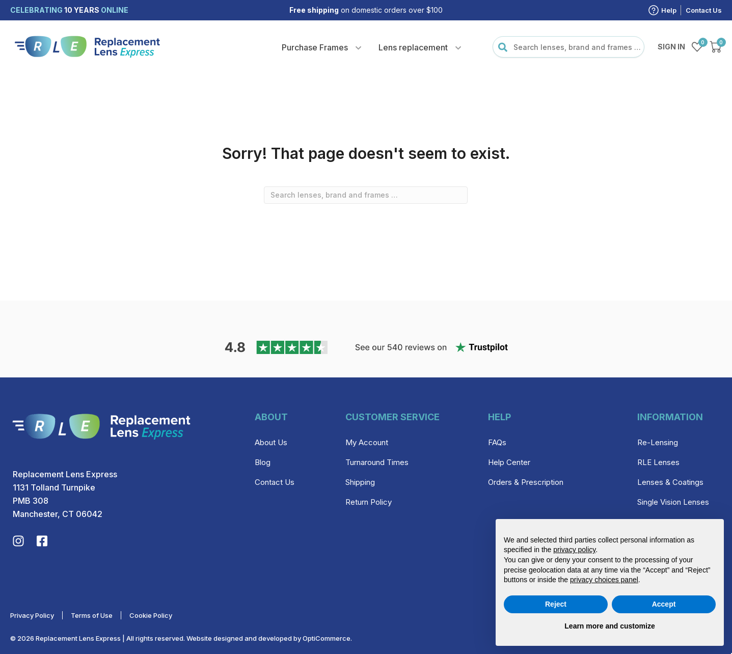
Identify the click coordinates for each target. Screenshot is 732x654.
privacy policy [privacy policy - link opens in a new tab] (574, 550)
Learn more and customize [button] (609, 626)
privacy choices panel (604, 580)
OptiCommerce (326, 638)
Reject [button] (555, 604)
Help (668, 10)
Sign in (671, 46)
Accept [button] (664, 604)
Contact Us (704, 10)
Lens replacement (413, 47)
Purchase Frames (315, 47)
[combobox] (568, 47)
